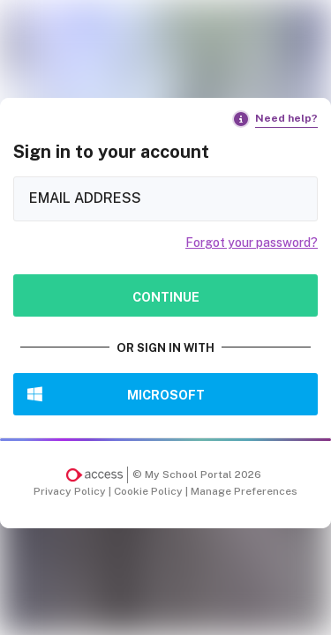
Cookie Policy (149, 491)
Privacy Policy (71, 491)
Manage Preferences (244, 491)
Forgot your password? (251, 242)
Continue (165, 296)
